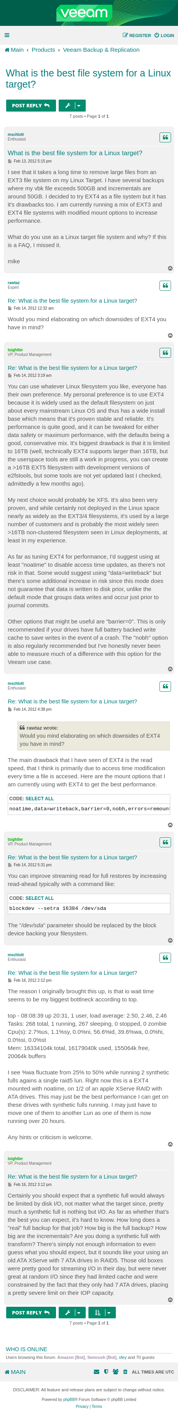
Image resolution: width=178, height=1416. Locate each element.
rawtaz (14, 283)
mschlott (16, 134)
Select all (39, 798)
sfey (123, 1357)
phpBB (69, 1399)
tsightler (15, 350)
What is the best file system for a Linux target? (88, 79)
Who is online (26, 1349)
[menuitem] (164, 35)
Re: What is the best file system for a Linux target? (72, 300)
